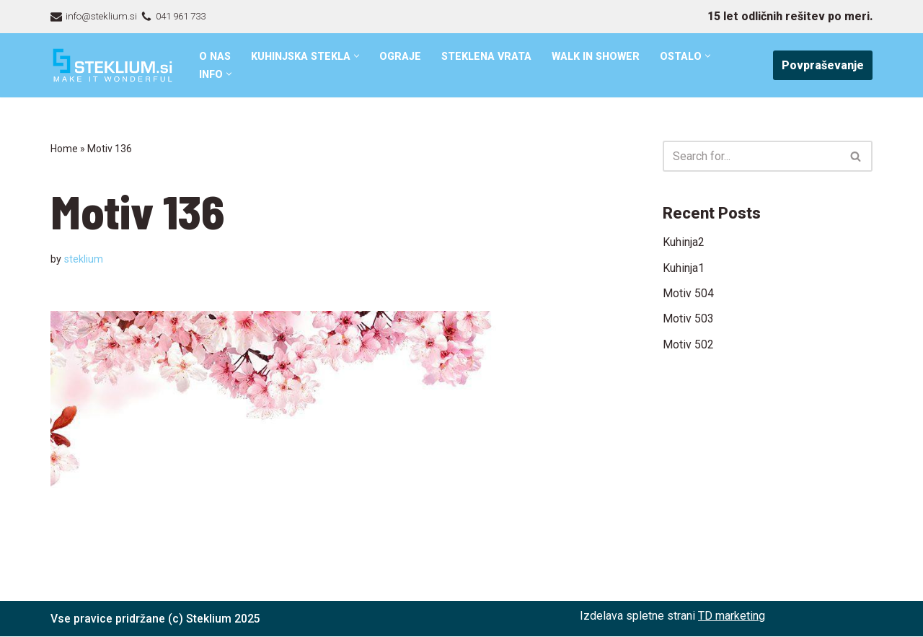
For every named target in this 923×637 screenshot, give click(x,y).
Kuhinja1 (684, 268)
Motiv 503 (688, 319)
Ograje (402, 56)
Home (64, 148)
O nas (215, 56)
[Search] (751, 156)
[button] (358, 55)
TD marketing (731, 616)
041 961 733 (184, 16)
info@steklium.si (101, 16)
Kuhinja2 (684, 242)
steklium (83, 259)
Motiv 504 (688, 293)
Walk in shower (600, 56)
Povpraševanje (823, 65)
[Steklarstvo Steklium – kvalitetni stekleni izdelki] (112, 65)
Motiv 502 (688, 345)
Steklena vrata (488, 56)
